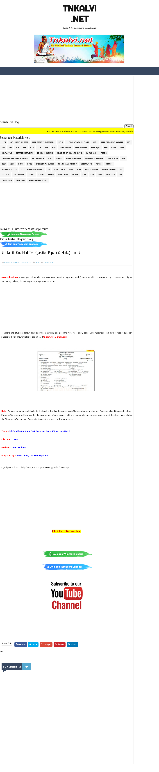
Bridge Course (44, 152)
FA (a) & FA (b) (36, 157)
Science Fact (40, 173)
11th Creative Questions (78, 141)
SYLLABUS (6, 179)
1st (29, 146)
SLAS (60, 173)
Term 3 (51, 179)
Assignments (8, 152)
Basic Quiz (22, 152)
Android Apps (98, 146)
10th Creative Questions (43, 141)
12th (95, 141)
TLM (92, 179)
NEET (76, 162)
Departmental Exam (77, 152)
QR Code (74, 168)
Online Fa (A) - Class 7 (33, 168)
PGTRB (64, 168)
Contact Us (60, 152)
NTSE (102, 162)
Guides (5, 162)
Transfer (6, 184)
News (84, 162)
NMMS (93, 162)
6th (65, 146)
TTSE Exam (39, 184)
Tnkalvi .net (80, 13)
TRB (15, 184)
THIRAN (75, 179)
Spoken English (90, 173)
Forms (49, 157)
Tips (84, 179)
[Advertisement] (55, 96)
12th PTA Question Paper (13, 146)
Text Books (63, 179)
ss (102, 173)
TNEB (100, 179)
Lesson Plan (57, 162)
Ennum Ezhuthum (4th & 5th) (14, 157)
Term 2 (41, 179)
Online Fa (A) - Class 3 (11, 168)
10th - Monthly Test (19, 141)
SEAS (52, 173)
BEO (32, 152)
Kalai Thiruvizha (18, 162)
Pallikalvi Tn (52, 168)
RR (30, 173)
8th (80, 146)
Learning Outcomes (39, 162)
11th (60, 141)
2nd (36, 146)
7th (72, 146)
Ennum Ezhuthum (98, 152)
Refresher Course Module (13, 173)
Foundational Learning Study (68, 157)
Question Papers (89, 168)
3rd (43, 146)
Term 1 (31, 179)
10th (4, 141)
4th (50, 146)
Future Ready (92, 157)
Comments (48, 267)
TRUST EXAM (26, 184)
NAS (68, 162)
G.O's (104, 157)
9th (87, 146)
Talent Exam (19, 179)
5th (58, 146)
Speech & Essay (72, 173)
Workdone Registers (57, 184)
